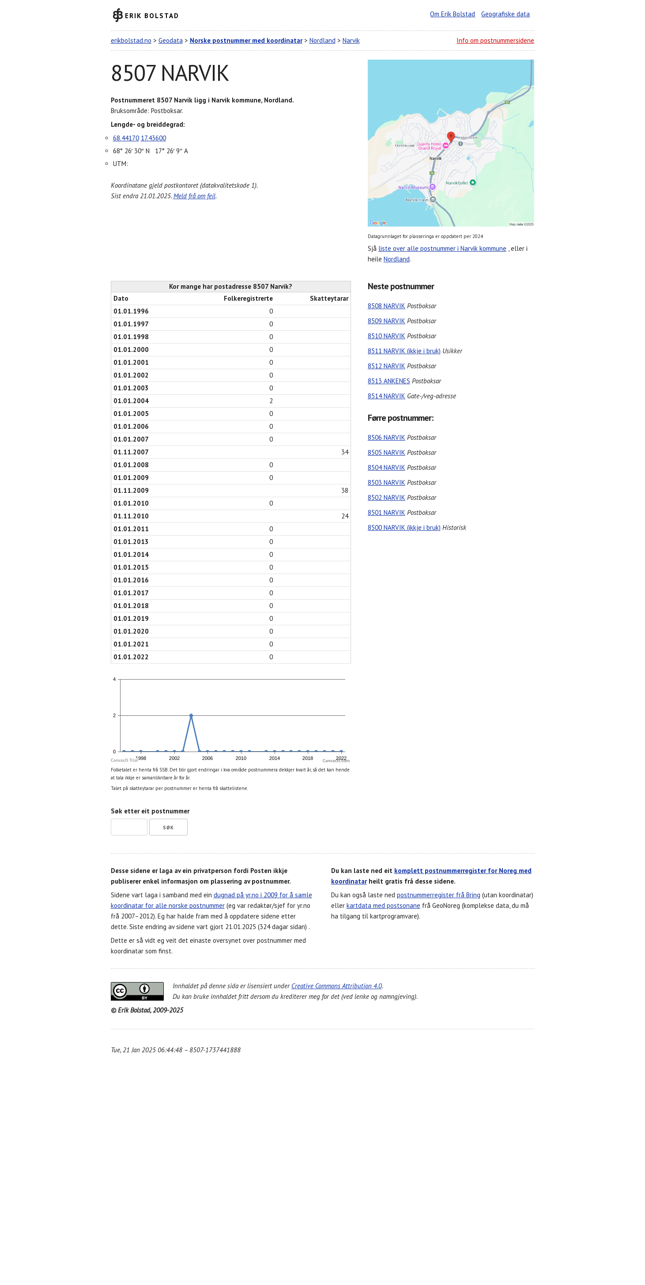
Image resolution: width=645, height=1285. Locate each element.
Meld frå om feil (194, 196)
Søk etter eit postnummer (150, 811)
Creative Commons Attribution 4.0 (336, 986)
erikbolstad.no (131, 40)
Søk (168, 827)
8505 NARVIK (386, 452)
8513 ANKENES (389, 381)
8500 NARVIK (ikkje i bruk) (404, 527)
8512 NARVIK (386, 366)
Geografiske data (505, 14)
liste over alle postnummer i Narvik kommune (442, 248)
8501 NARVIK (386, 512)
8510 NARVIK (386, 336)
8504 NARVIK (386, 467)
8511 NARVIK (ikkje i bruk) (404, 351)
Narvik (351, 40)
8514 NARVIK (386, 396)
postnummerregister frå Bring (438, 895)
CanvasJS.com (336, 760)
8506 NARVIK (386, 437)
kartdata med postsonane (383, 905)
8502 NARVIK (386, 497)
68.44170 (126, 138)
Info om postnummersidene (495, 40)
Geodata (170, 40)
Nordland (322, 40)
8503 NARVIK (386, 482)
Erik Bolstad (152, 15)
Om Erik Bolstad (452, 14)
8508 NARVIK (386, 306)
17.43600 (153, 138)
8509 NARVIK (386, 321)
